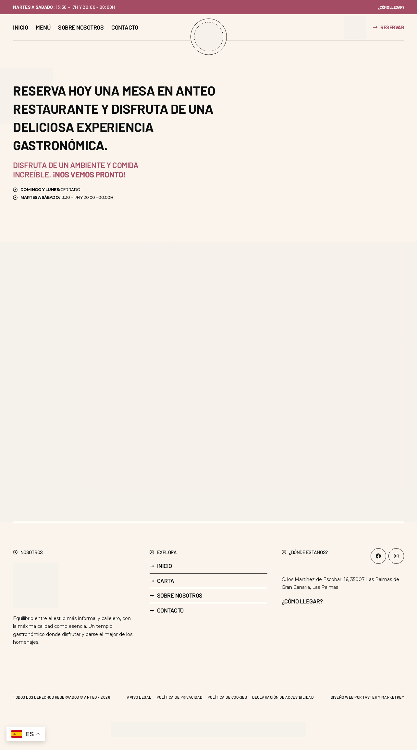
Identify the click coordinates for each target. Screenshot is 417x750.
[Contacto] (124, 28)
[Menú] (43, 28)
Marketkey (392, 697)
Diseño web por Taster (354, 697)
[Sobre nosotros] (81, 28)
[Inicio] (20, 28)
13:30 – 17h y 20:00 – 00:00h (64, 7)
